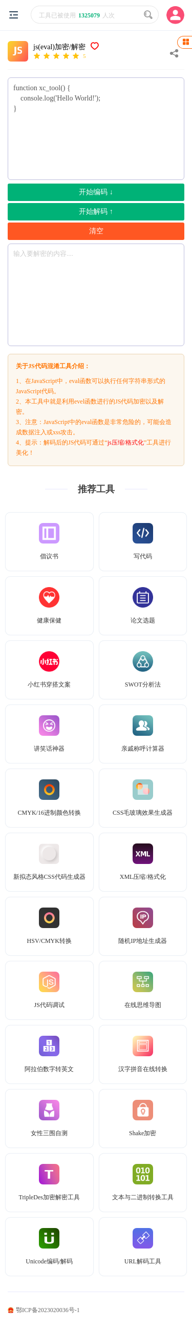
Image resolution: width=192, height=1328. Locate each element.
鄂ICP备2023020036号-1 (44, 1310)
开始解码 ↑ (96, 211)
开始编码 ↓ (96, 192)
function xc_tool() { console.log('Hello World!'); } (96, 128)
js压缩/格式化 (126, 442)
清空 (96, 231)
